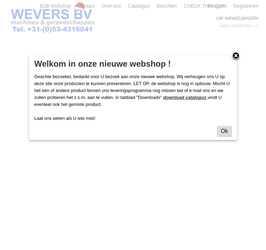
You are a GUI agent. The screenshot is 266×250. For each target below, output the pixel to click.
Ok (224, 131)
